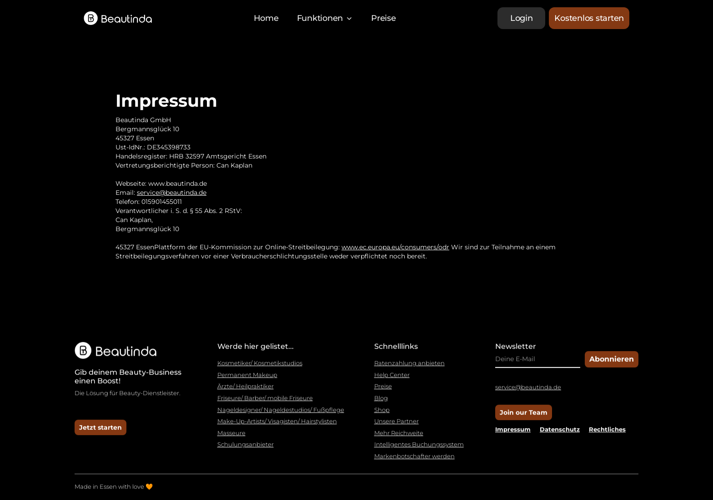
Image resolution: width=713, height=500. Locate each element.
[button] (325, 18)
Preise (383, 18)
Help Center (392, 379)
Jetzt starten (100, 432)
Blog (381, 403)
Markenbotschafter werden (414, 461)
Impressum (513, 434)
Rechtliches (607, 434)
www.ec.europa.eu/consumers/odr (395, 247)
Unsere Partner (396, 426)
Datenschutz (560, 434)
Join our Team (523, 417)
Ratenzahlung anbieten (409, 368)
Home (266, 18)
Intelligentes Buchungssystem (419, 449)
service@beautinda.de (171, 192)
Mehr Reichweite (398, 438)
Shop (382, 414)
